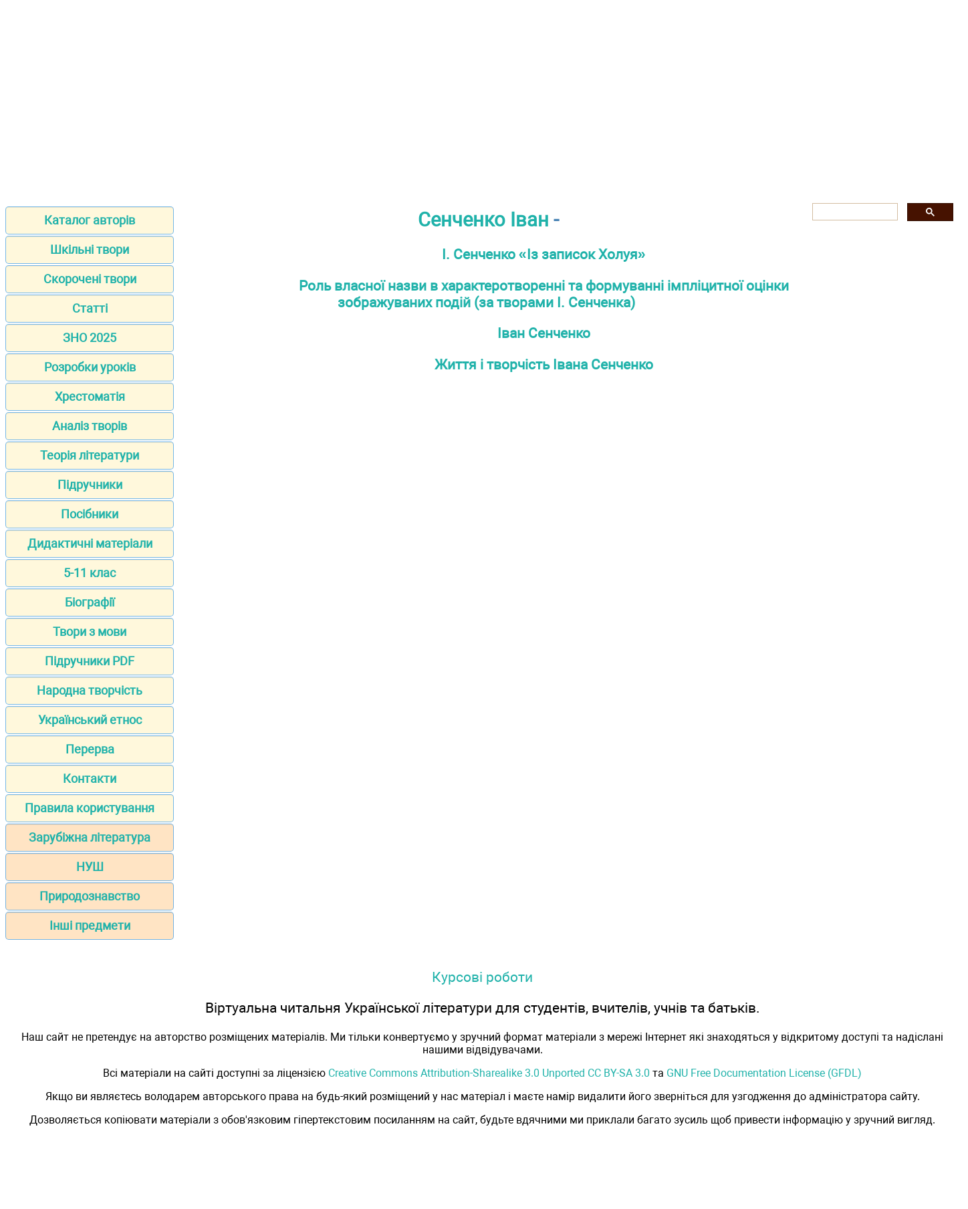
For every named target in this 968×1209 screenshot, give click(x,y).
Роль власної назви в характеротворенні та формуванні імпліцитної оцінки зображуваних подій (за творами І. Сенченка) (544, 294)
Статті (90, 308)
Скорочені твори (89, 279)
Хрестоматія (90, 396)
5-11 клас (90, 573)
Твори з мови (89, 632)
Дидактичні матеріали (89, 543)
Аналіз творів (89, 426)
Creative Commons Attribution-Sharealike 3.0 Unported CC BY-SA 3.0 (489, 1073)
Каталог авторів (89, 220)
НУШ (90, 867)
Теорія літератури (89, 455)
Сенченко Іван (483, 219)
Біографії (89, 602)
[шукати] (853, 212)
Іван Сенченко (543, 333)
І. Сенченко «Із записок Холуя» (544, 254)
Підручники (89, 485)
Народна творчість (89, 690)
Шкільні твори (89, 249)
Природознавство (89, 896)
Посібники (89, 514)
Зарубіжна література (89, 837)
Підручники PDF (89, 661)
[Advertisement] (484, 98)
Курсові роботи (482, 977)
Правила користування (89, 808)
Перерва (90, 749)
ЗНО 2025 (89, 338)
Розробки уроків (90, 367)
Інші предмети (89, 925)
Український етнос (90, 720)
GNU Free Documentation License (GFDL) (764, 1073)
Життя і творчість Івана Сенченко (544, 364)
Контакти (89, 778)
